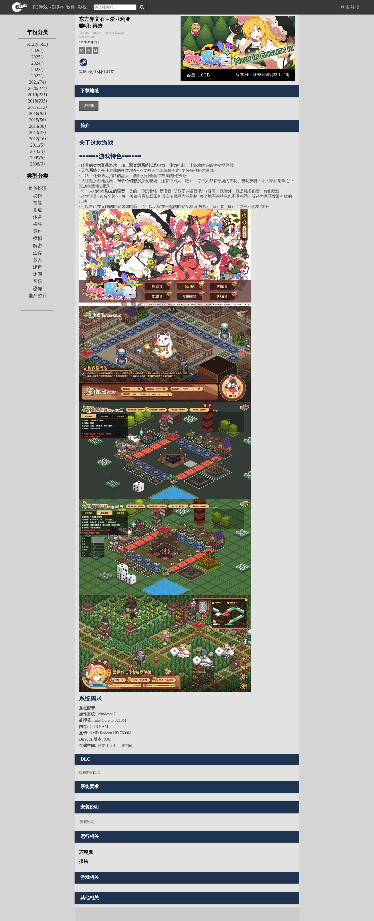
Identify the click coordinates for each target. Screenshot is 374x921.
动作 (37, 195)
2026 (37, 50)
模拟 (37, 238)
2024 (37, 63)
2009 (37, 157)
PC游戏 (41, 7)
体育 (37, 216)
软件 (71, 7)
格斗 (37, 224)
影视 (83, 7)
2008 (37, 164)
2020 (37, 88)
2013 (37, 132)
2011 (37, 145)
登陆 (344, 7)
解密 (37, 245)
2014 (37, 126)
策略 (37, 231)
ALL (37, 44)
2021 (37, 82)
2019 (37, 94)
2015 (37, 119)
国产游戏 (37, 295)
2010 (37, 151)
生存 (37, 252)
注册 (355, 7)
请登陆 (89, 106)
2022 (37, 75)
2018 (37, 101)
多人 (37, 259)
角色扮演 (37, 188)
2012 (37, 138)
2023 (37, 69)
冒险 (37, 202)
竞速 (37, 209)
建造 (37, 267)
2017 (37, 107)
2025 (37, 56)
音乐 (37, 281)
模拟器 (57, 7)
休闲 (37, 274)
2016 (37, 113)
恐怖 (37, 288)
